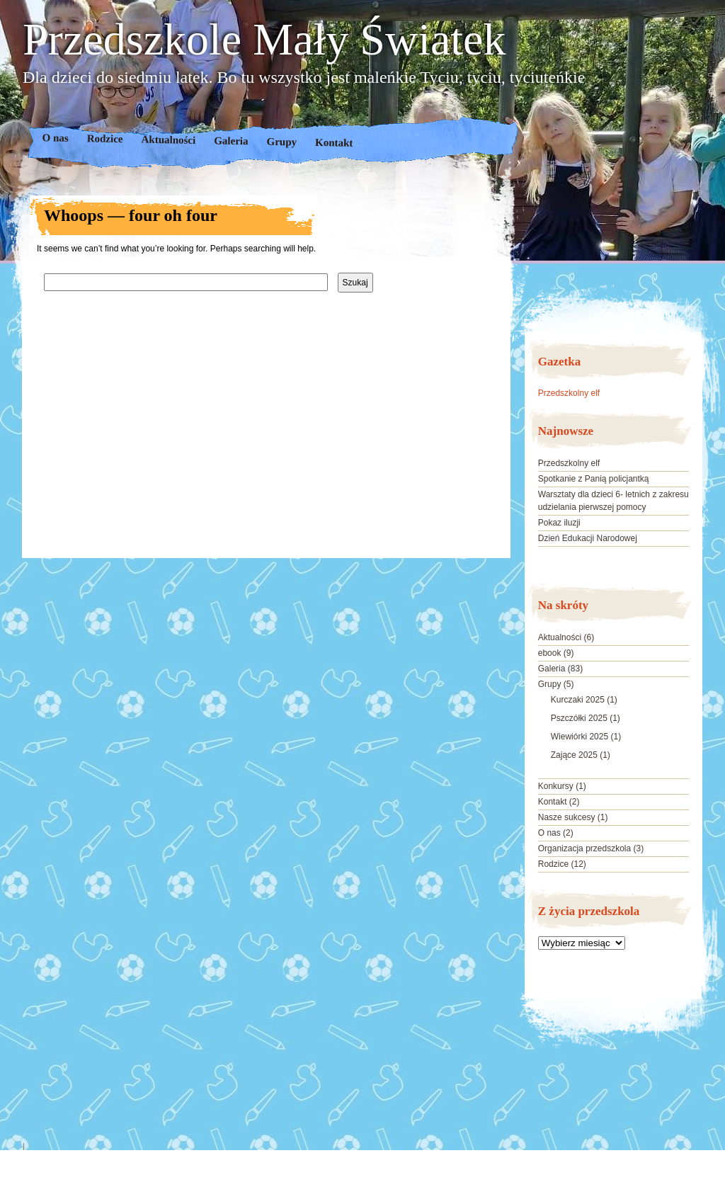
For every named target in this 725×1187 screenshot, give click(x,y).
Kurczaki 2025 (578, 700)
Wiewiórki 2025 (579, 737)
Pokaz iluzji (559, 523)
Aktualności (168, 140)
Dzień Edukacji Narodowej (587, 538)
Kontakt (334, 143)
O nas (55, 138)
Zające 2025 (574, 755)
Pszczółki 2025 (579, 718)
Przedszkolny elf (569, 393)
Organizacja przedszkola (584, 848)
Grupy (281, 142)
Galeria (231, 141)
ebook (549, 653)
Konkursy (555, 786)
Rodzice (105, 138)
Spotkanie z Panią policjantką (593, 479)
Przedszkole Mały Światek (264, 40)
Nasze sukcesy (566, 817)
